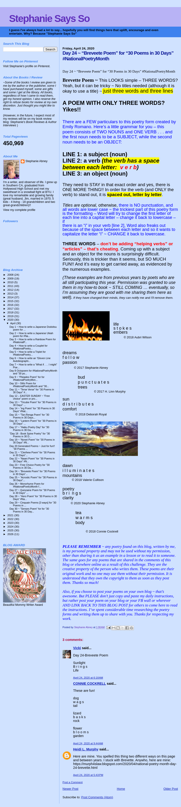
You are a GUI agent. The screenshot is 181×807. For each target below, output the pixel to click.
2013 (10, 293)
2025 (10, 530)
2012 (10, 289)
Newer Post (70, 789)
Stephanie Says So (49, 18)
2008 (10, 274)
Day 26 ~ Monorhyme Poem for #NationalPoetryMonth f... (26, 485)
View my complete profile (19, 210)
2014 (10, 297)
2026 (10, 534)
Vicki (77, 648)
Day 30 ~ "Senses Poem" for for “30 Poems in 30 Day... (29, 510)
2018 (10, 312)
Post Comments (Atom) (97, 797)
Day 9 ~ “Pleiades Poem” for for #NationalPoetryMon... (26, 378)
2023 (10, 522)
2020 (10, 319)
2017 (10, 308)
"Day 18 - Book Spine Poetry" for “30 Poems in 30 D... (29, 435)
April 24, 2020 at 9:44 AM (88, 743)
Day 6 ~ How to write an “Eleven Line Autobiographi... (29, 359)
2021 (10, 515)
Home (121, 789)
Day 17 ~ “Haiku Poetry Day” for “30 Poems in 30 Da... (29, 428)
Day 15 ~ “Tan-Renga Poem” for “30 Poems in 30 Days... (29, 416)
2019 (10, 316)
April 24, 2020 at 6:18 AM (88, 677)
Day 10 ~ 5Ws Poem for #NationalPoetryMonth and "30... (29, 385)
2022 (10, 518)
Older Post (171, 789)
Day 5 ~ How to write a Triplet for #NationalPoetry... (27, 353)
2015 (10, 301)
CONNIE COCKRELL (89, 683)
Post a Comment (72, 782)
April (13, 323)
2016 (10, 304)
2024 (10, 526)
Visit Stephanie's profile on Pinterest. (26, 66)
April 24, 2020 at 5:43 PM (88, 775)
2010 (10, 282)
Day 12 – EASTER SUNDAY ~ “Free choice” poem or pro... (29, 397)
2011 (10, 285)
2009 (10, 278)
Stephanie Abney (36, 161)
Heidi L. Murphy (85, 749)
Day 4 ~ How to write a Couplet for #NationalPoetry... (28, 347)
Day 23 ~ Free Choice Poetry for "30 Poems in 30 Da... (29, 466)
